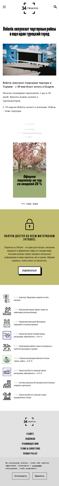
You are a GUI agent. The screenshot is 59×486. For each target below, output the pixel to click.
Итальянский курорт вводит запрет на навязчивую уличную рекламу (31, 310)
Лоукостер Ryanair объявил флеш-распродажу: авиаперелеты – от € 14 (29, 335)
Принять (39, 475)
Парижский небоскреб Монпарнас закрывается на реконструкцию (29, 323)
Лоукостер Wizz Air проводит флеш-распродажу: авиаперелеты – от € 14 (30, 371)
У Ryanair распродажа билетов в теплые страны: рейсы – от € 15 (31, 359)
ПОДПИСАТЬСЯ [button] (29, 270)
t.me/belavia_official (32, 133)
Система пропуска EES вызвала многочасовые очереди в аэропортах (34, 384)
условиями (37, 466)
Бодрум (35, 204)
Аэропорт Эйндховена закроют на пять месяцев (31, 298)
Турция (28, 204)
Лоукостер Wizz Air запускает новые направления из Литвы (30, 396)
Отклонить (21, 475)
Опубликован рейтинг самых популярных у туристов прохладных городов (33, 347)
